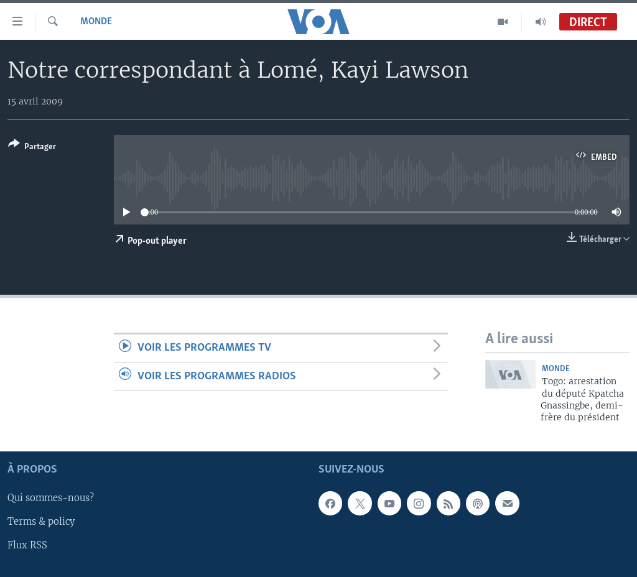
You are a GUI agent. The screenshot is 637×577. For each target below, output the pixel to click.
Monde (96, 22)
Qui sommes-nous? (50, 498)
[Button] (32, 147)
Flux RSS (27, 545)
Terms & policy (41, 521)
